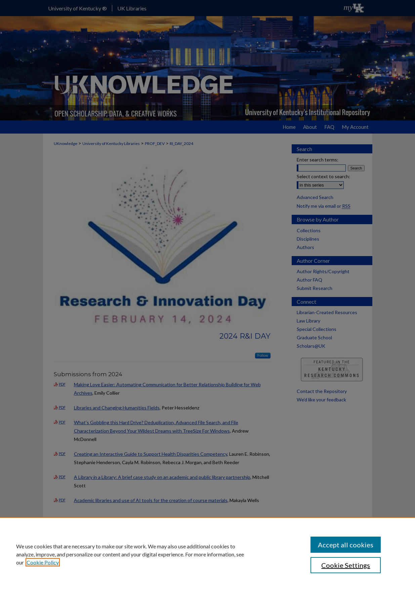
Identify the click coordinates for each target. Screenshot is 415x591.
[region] (207, 554)
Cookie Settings (345, 565)
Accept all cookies (345, 545)
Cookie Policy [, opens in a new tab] (43, 562)
